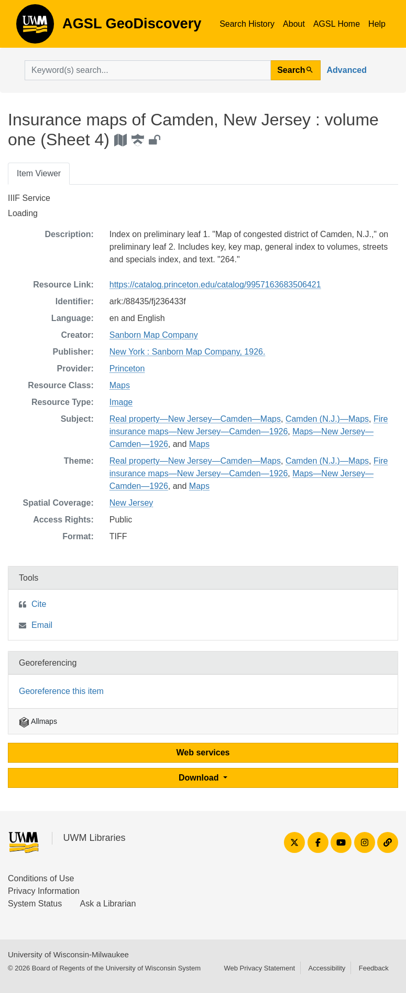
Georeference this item (61, 691)
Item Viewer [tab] (39, 173)
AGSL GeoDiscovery (35, 27)
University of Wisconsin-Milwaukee (68, 954)
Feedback (374, 968)
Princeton (127, 368)
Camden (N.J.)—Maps (327, 418)
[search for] (148, 70)
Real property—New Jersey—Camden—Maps (195, 418)
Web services (203, 752)
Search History (247, 23)
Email (41, 625)
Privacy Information (44, 891)
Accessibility (326, 968)
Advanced (347, 70)
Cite (38, 604)
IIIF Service (29, 198)
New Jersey (131, 502)
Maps (119, 385)
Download (200, 777)
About (294, 23)
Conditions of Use (41, 878)
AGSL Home (336, 23)
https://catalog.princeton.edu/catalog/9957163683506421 (215, 284)
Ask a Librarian (108, 903)
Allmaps (38, 721)
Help (377, 23)
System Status (35, 903)
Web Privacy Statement (259, 968)
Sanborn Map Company (153, 334)
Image (121, 402)
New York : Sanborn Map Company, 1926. (187, 351)
